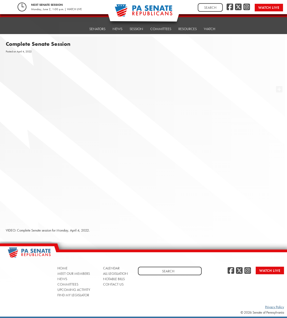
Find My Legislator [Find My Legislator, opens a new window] (73, 295)
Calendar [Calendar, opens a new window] (111, 268)
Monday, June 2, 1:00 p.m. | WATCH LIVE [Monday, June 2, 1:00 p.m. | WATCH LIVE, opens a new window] (56, 9)
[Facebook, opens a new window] (230, 7)
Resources (187, 28)
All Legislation (115, 273)
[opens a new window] (279, 81)
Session (136, 28)
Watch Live (268, 7)
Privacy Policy (274, 307)
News (117, 28)
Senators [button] (97, 28)
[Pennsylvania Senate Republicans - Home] (143, 12)
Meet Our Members (73, 273)
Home (77, 28)
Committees (160, 28)
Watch (209, 28)
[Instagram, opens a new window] (246, 7)
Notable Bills (114, 279)
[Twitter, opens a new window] (238, 7)
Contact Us (113, 284)
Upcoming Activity (73, 289)
